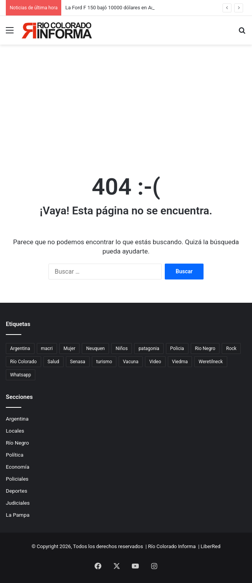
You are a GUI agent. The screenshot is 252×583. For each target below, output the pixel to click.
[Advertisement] (126, 104)
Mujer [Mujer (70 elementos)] (69, 348)
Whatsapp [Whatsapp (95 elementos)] (20, 375)
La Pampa (17, 515)
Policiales (17, 479)
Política (14, 455)
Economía (17, 467)
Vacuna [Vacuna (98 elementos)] (130, 361)
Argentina (17, 419)
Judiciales (18, 503)
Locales (15, 431)
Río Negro (17, 443)
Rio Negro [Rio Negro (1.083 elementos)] (205, 348)
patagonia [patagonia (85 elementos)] (148, 348)
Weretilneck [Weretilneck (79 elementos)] (210, 361)
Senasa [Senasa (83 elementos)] (77, 361)
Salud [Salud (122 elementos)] (53, 361)
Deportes (16, 491)
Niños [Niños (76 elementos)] (122, 348)
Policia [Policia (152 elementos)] (177, 348)
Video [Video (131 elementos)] (155, 361)
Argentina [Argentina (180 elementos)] (20, 348)
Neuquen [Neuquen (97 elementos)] (95, 348)
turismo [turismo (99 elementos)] (104, 361)
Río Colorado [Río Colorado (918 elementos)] (23, 361)
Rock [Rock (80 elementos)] (231, 348)
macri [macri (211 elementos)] (47, 348)
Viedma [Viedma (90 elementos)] (180, 361)
